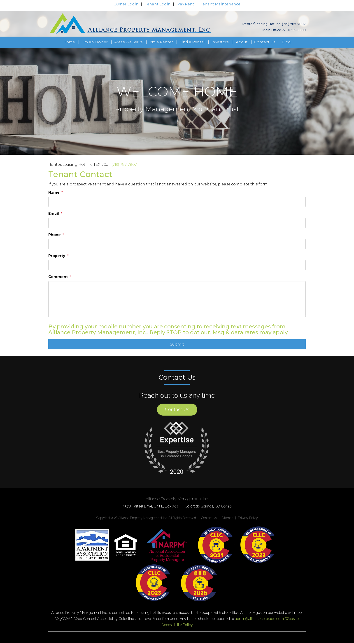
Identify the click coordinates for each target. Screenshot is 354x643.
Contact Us (264, 42)
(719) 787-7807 (294, 24)
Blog (286, 42)
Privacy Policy (248, 518)
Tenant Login (158, 4)
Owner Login (126, 4)
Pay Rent (185, 4)
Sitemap (227, 518)
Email (53, 213)
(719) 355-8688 (294, 30)
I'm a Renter (161, 42)
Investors (219, 42)
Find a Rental (192, 42)
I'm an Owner (95, 42)
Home (69, 42)
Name (54, 192)
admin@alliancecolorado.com (259, 619)
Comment (58, 277)
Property (56, 256)
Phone (54, 235)
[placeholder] (177, 202)
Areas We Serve (128, 42)
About (242, 42)
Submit (177, 344)
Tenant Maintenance (220, 4)
